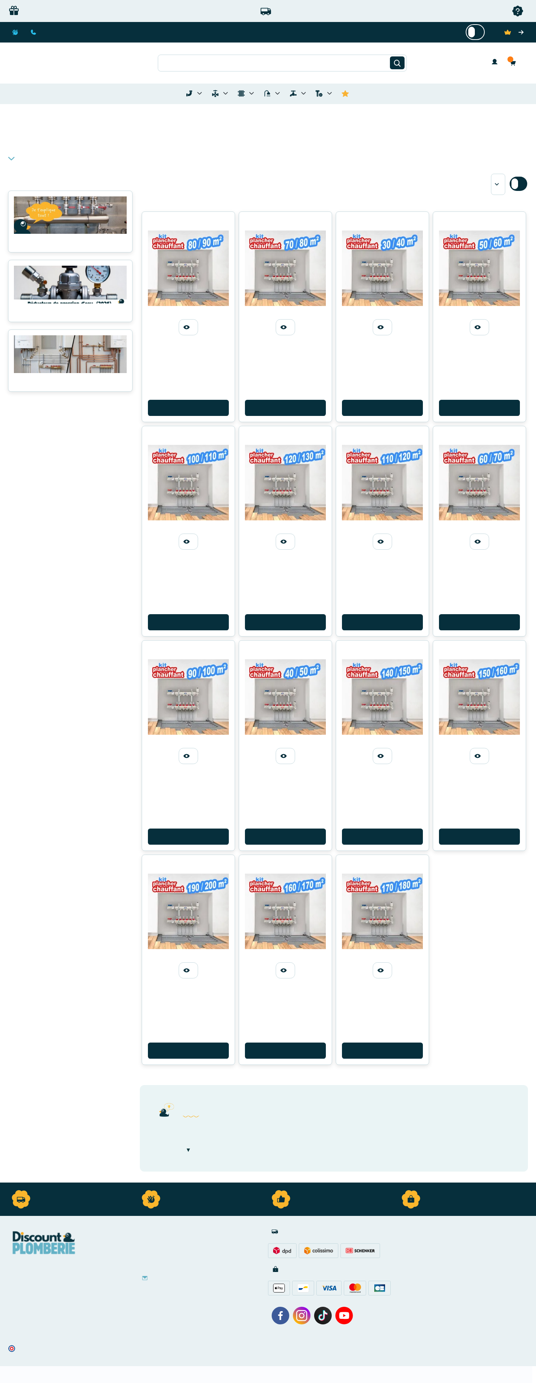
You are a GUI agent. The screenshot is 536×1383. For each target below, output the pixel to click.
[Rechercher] (397, 63)
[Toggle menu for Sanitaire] (277, 93)
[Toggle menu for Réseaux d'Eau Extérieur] (303, 93)
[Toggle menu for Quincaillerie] (329, 93)
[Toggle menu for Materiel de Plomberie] (225, 93)
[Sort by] (498, 184)
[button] (514, 63)
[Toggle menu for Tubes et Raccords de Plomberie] (199, 93)
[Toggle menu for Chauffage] (251, 93)
